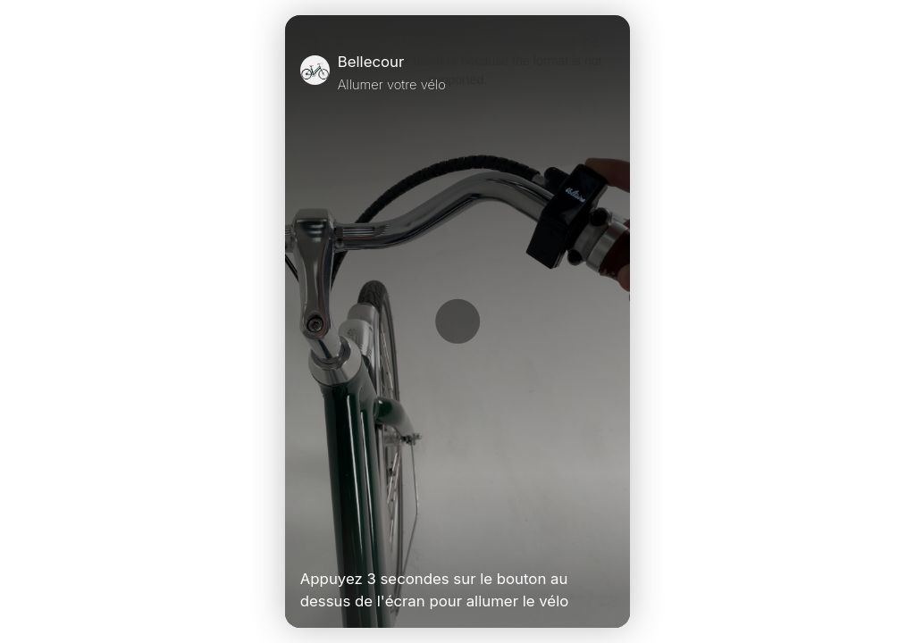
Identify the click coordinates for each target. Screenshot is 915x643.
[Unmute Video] (607, 541)
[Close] (607, 72)
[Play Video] (307, 541)
